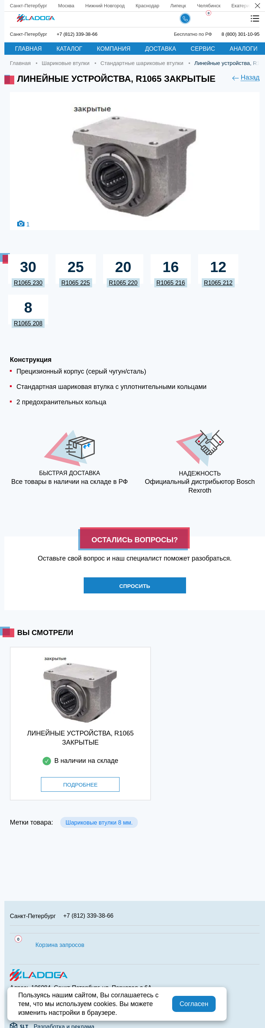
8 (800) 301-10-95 (241, 34)
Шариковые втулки (66, 63)
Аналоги (243, 49)
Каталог (69, 49)
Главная (28, 49)
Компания (113, 49)
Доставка (160, 49)
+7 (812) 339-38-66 (77, 34)
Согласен (193, 1004)
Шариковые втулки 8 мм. (99, 822)
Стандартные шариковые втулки (142, 63)
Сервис (203, 49)
